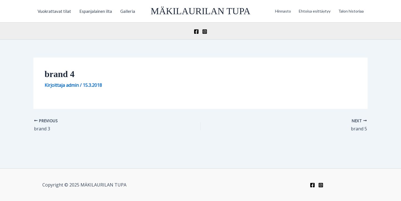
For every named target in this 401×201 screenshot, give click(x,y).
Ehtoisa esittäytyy (315, 11)
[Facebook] (196, 31)
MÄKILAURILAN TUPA (200, 11)
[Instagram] (204, 31)
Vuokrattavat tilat (54, 11)
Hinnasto (283, 11)
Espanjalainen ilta (95, 11)
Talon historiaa (351, 11)
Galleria (127, 11)
